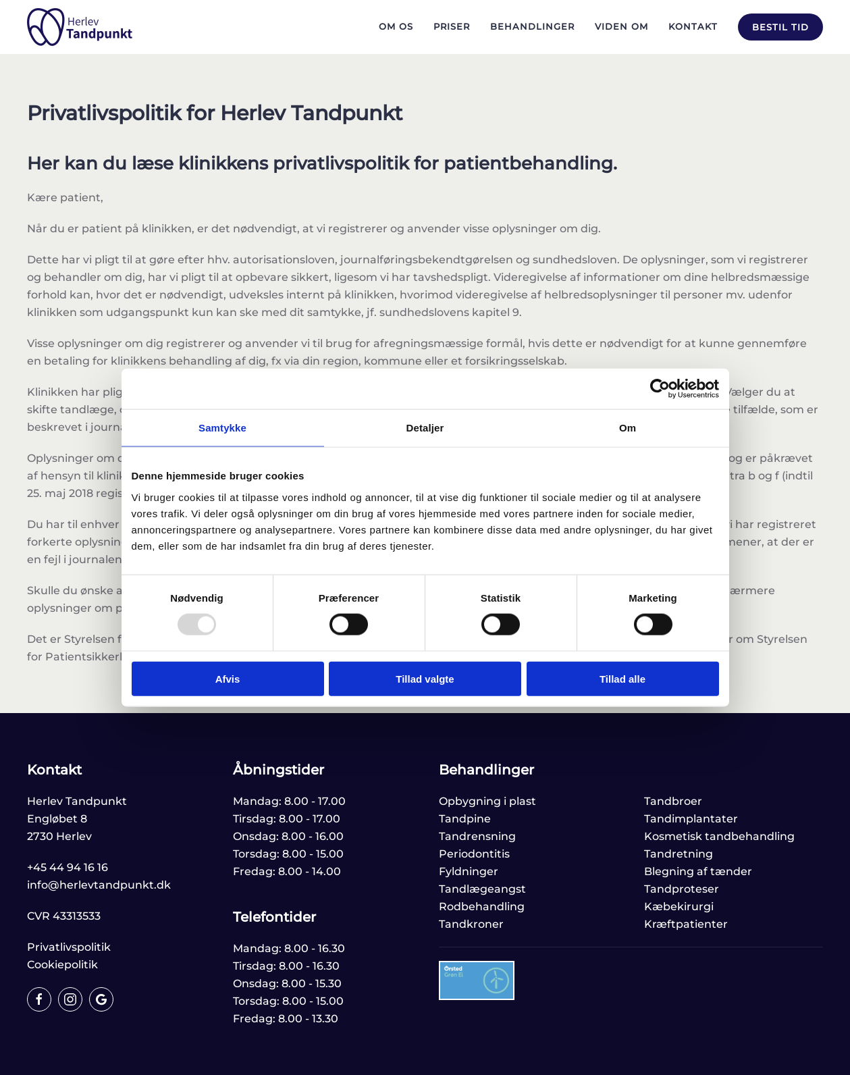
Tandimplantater (691, 818)
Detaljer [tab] (425, 428)
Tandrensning (477, 836)
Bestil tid (780, 27)
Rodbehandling (482, 906)
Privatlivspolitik (69, 947)
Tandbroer (673, 801)
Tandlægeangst (482, 889)
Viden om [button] (621, 26)
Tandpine (465, 818)
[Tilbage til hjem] (79, 27)
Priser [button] (451, 26)
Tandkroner (471, 924)
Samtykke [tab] (222, 428)
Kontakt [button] (693, 26)
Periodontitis (474, 853)
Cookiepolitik (62, 964)
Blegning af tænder (698, 871)
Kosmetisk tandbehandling (719, 836)
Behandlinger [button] (532, 26)
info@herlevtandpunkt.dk (99, 885)
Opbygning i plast (487, 801)
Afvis (227, 678)
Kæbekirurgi (679, 906)
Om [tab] (627, 428)
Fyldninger (468, 871)
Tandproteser (681, 889)
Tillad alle (622, 678)
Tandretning (678, 853)
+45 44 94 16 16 (67, 867)
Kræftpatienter (686, 924)
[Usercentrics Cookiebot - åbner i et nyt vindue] (660, 389)
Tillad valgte (425, 678)
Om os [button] (396, 26)
